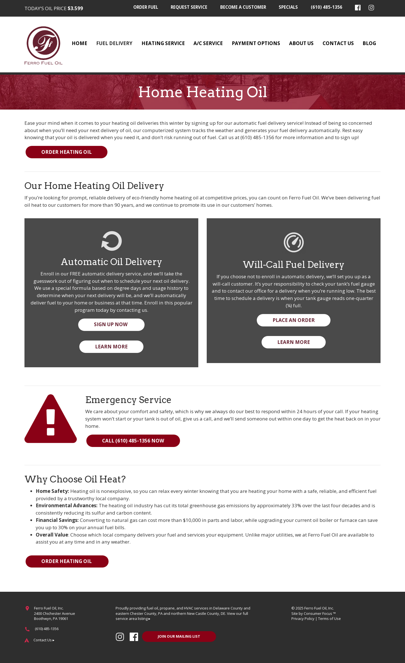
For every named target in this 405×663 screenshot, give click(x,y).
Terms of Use (329, 618)
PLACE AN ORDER (294, 320)
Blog (369, 43)
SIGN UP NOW (111, 324)
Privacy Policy (302, 618)
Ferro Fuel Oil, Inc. (319, 608)
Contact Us (338, 43)
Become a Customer (243, 7)
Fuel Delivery (114, 43)
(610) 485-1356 (326, 7)
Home (79, 43)
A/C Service (208, 43)
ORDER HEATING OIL (66, 152)
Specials (288, 7)
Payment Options (256, 43)
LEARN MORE (111, 346)
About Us (301, 43)
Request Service (189, 7)
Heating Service (163, 43)
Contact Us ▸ (44, 639)
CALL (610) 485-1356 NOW (133, 440)
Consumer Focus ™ (320, 613)
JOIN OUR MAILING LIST (179, 636)
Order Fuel (145, 7)
